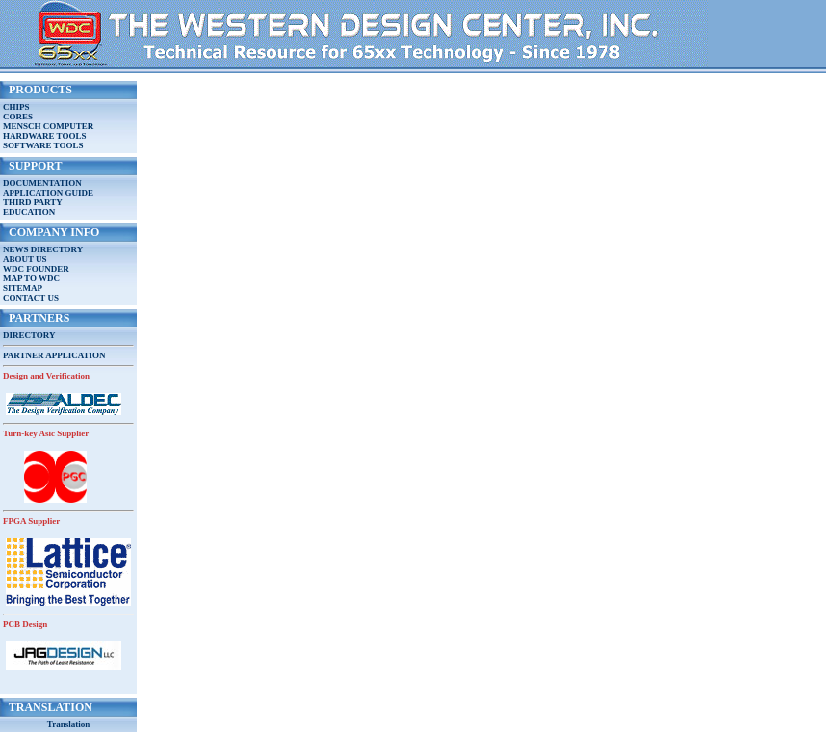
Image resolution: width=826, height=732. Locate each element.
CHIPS (16, 107)
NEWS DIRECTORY (43, 249)
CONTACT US (31, 297)
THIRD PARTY (33, 202)
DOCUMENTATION (42, 183)
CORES (18, 116)
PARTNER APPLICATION (54, 355)
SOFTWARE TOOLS (43, 145)
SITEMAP (22, 288)
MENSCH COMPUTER (48, 126)
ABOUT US (25, 259)
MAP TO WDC (31, 278)
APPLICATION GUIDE (48, 192)
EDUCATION (29, 212)
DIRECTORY (29, 335)
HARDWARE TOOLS (44, 136)
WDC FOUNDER (36, 269)
